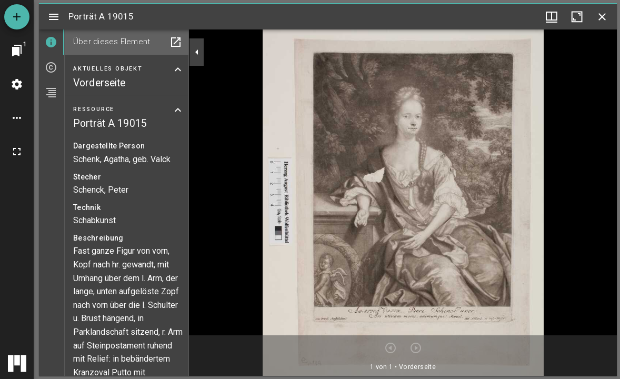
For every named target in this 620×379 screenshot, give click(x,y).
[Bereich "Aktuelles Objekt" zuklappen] (178, 69)
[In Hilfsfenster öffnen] (175, 42)
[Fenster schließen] (602, 16)
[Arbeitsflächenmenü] (16, 84)
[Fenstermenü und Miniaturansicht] (551, 16)
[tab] (51, 42)
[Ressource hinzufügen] (16, 16)
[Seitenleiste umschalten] (53, 16)
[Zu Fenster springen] (16, 50)
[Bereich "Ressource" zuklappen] (178, 110)
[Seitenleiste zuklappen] (197, 52)
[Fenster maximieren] (576, 16)
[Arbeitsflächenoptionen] (16, 118)
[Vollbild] (16, 151)
